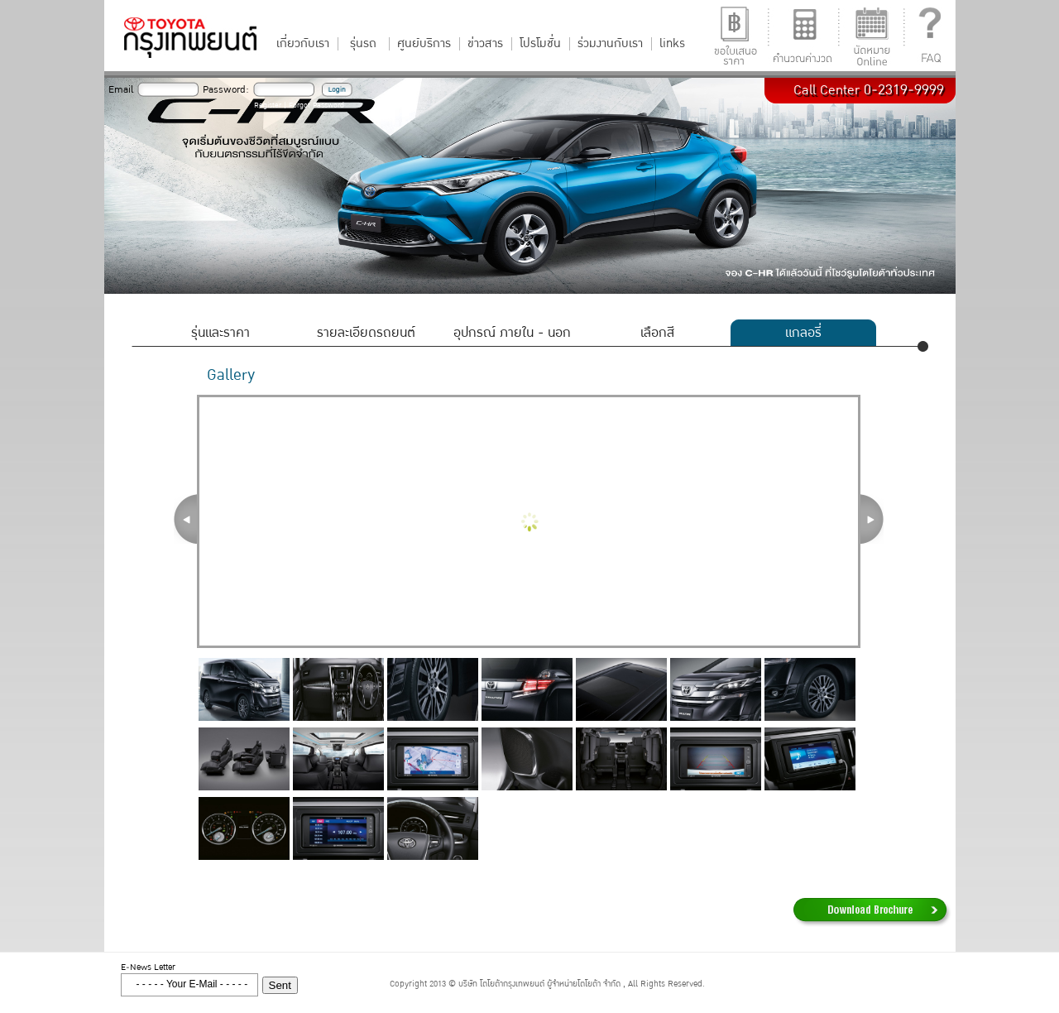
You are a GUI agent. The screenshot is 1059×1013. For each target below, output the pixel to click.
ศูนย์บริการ (424, 43)
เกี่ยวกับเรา (302, 43)
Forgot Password (316, 105)
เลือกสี (657, 333)
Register (267, 105)
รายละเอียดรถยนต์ (366, 333)
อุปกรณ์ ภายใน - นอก (512, 333)
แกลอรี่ (803, 333)
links (672, 43)
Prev (185, 519)
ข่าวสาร (485, 43)
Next (872, 519)
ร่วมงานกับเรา (610, 43)
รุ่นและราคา (220, 333)
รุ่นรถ (363, 43)
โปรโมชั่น (540, 43)
